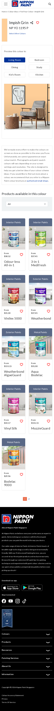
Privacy (4, 699)
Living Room (14, 59)
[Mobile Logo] (23, 3)
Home (4, 12)
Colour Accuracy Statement (13, 695)
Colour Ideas (13, 12)
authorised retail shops (37, 181)
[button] (50, 4)
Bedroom (39, 59)
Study (39, 67)
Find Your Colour (26, 12)
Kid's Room (14, 74)
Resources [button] (26, 650)
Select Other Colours (17, 33)
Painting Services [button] (26, 658)
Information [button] (26, 674)
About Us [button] (26, 666)
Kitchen (39, 74)
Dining (14, 67)
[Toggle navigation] (6, 4)
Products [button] (26, 642)
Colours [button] (26, 634)
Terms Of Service (9, 702)
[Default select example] (27, 204)
